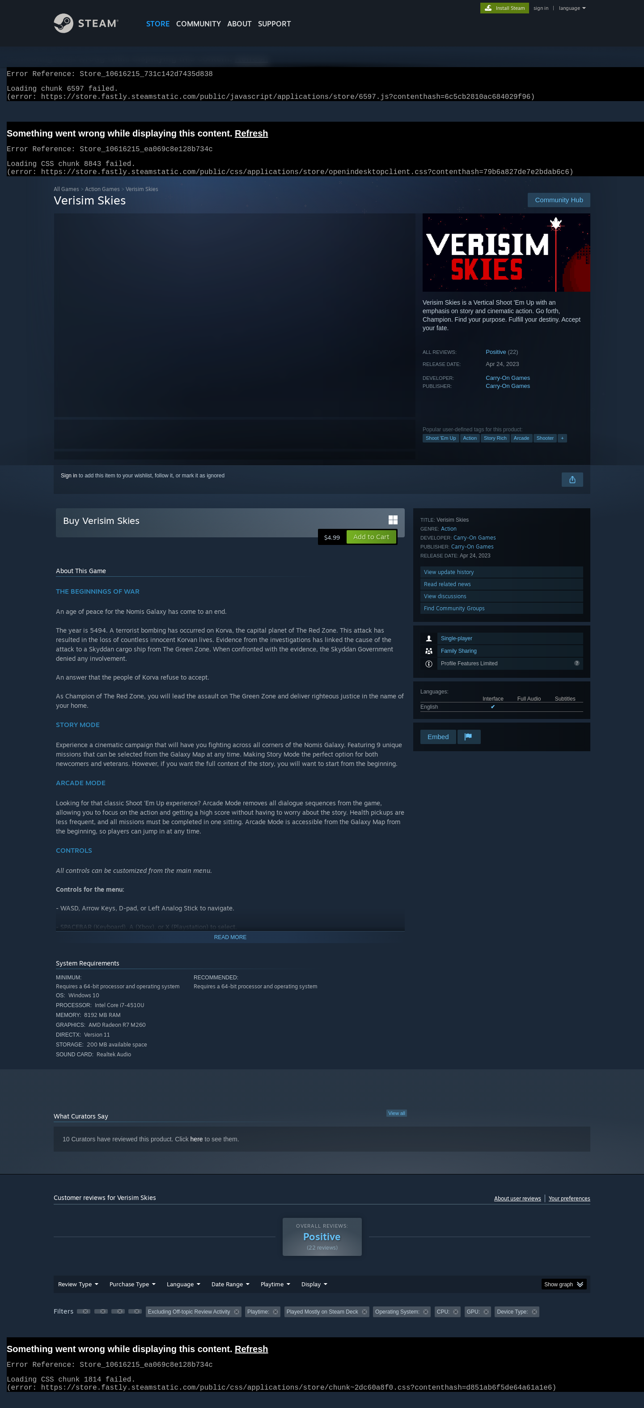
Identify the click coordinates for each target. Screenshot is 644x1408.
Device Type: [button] (512, 1322)
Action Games (102, 199)
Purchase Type (129, 1294)
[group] (322, 1323)
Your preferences (569, 1209)
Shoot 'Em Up (441, 448)
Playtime (272, 1294)
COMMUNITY (198, 23)
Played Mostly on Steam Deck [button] (322, 1322)
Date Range (227, 1294)
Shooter (545, 448)
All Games (66, 199)
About (239, 23)
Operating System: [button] (397, 1322)
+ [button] (562, 448)
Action (470, 448)
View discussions (445, 704)
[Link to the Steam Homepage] (93, 30)
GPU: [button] (473, 1322)
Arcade (522, 448)
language (569, 8)
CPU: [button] (443, 1322)
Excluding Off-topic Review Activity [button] (189, 1322)
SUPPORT (274, 23)
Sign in (69, 486)
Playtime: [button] (258, 1322)
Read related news (447, 692)
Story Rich (495, 448)
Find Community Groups (454, 716)
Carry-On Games (508, 388)
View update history (449, 679)
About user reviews (517, 1209)
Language (180, 1294)
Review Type (75, 1294)
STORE (158, 23)
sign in (541, 8)
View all (396, 1124)
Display (311, 1294)
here (197, 1149)
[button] (371, 547)
